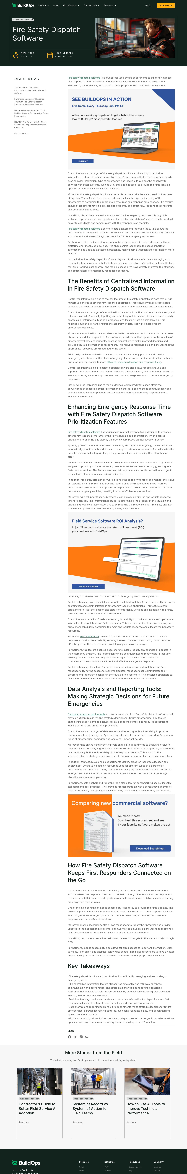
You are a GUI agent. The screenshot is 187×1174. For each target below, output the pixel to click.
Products (84, 1162)
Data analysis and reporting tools (86, 714)
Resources (110, 5)
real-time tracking (90, 636)
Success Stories (135, 1167)
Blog (130, 1171)
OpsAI (56, 5)
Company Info (92, 5)
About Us (157, 1167)
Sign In (148, 5)
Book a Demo (166, 5)
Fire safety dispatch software (84, 77)
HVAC (106, 1167)
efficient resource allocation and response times (134, 362)
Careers (157, 1171)
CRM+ (81, 1171)
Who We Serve (71, 5)
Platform (44, 5)
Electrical (107, 1171)
